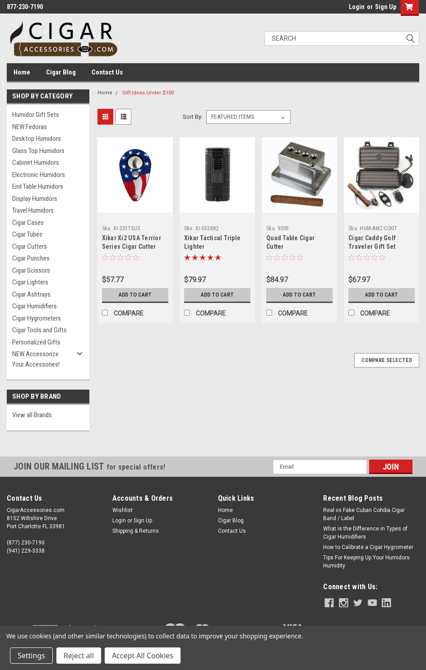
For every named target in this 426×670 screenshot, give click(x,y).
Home (22, 72)
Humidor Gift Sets (35, 115)
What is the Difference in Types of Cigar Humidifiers (365, 533)
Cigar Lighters (30, 282)
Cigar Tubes (27, 234)
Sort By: (193, 116)
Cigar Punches (31, 258)
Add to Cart (135, 294)
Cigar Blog (61, 72)
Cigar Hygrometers (36, 318)
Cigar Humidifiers (34, 306)
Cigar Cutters (29, 246)
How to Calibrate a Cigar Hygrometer (368, 547)
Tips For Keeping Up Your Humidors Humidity (366, 561)
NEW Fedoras (29, 127)
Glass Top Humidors (38, 151)
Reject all (79, 656)
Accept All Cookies (142, 656)
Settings (31, 656)
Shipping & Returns (135, 531)
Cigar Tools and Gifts (39, 330)
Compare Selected (386, 360)
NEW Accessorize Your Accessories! (36, 359)
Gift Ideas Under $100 (148, 93)
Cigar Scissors (31, 270)
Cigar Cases (28, 223)
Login (357, 6)
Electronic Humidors (38, 175)
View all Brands (32, 415)
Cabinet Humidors (35, 162)
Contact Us (107, 72)
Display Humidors (34, 199)
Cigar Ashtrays (31, 294)
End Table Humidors (37, 186)
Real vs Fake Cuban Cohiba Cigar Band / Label (364, 514)
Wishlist (122, 510)
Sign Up (385, 6)
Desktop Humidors (36, 139)
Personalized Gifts (36, 342)
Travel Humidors (33, 210)
